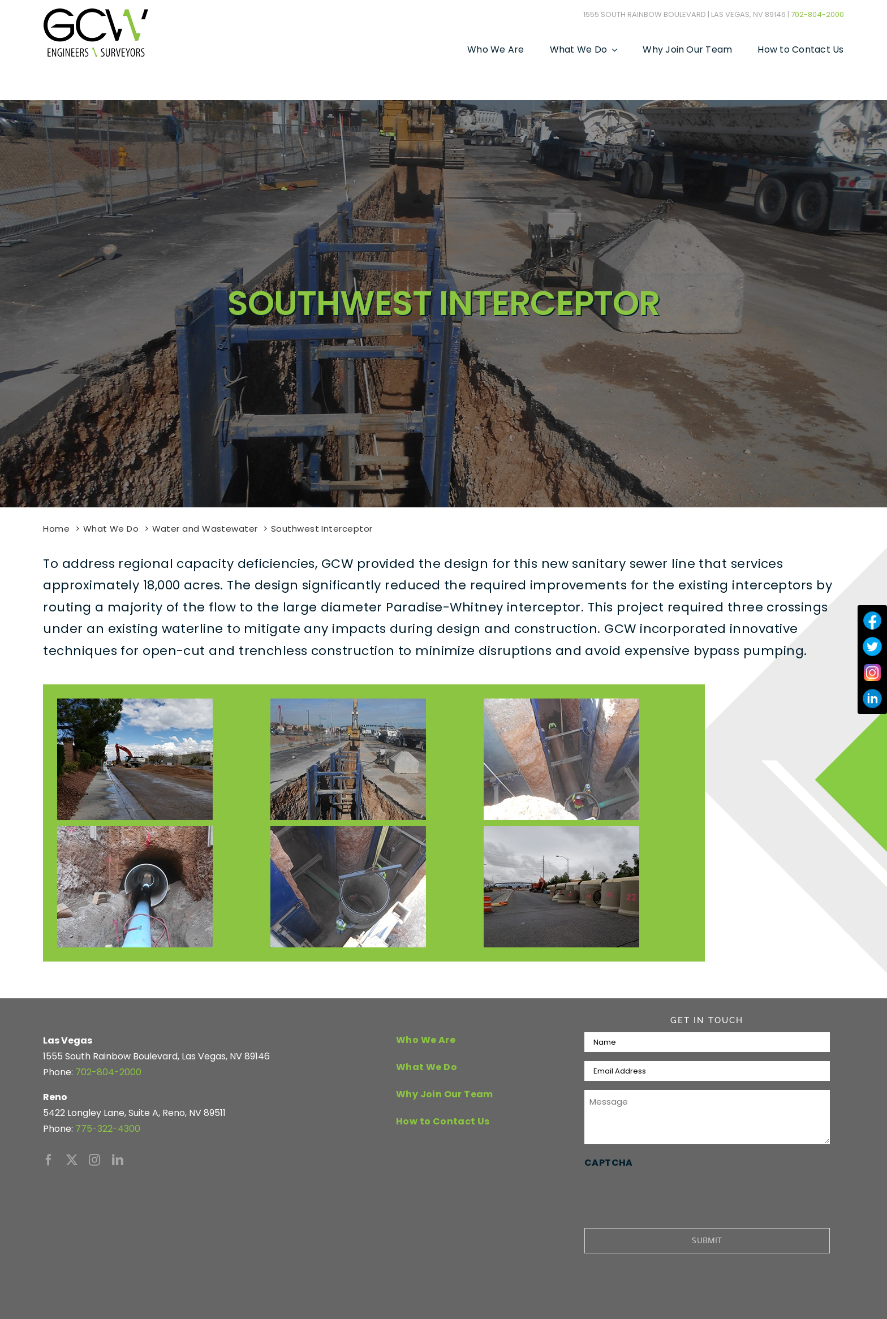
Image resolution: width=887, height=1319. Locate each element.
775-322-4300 (107, 1128)
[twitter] (71, 1160)
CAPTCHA (608, 1162)
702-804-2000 (817, 14)
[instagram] (94, 1160)
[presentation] (670, 1193)
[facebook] (48, 1160)
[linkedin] (117, 1160)
